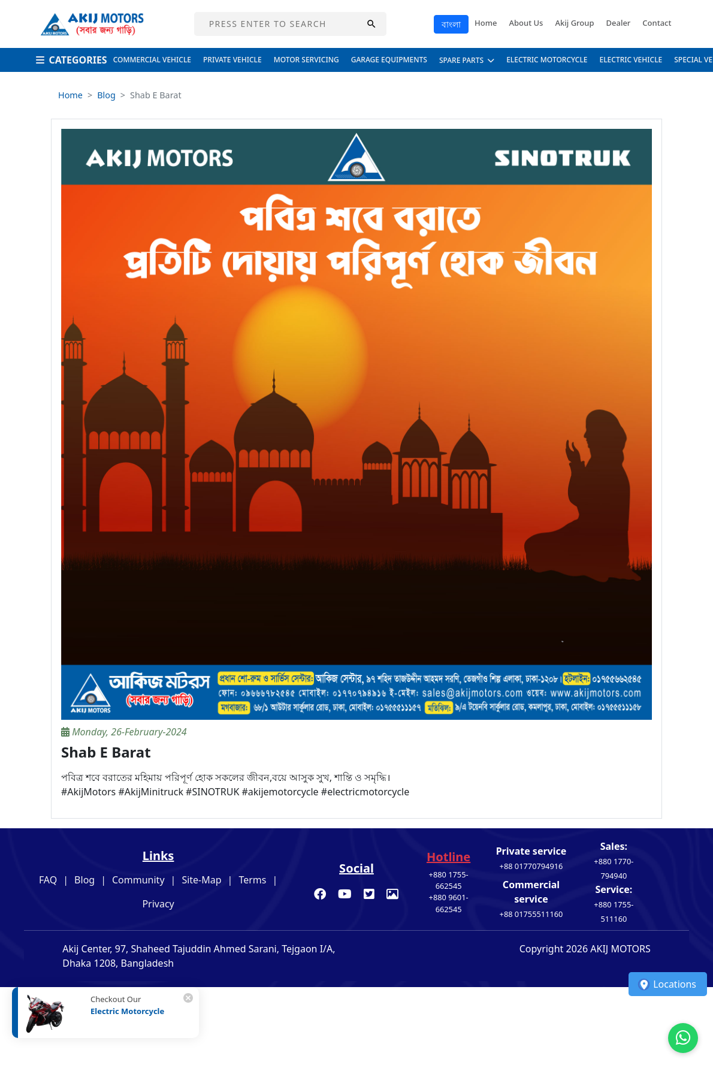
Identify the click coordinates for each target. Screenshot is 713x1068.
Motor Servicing (306, 60)
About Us (526, 22)
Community (138, 879)
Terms (252, 879)
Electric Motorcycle (546, 60)
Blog (106, 95)
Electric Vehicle (631, 60)
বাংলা (451, 24)
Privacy (158, 903)
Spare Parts (466, 60)
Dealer (618, 22)
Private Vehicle (232, 60)
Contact (656, 22)
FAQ (48, 879)
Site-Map (201, 879)
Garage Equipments (389, 60)
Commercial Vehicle (152, 60)
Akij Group (574, 22)
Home (486, 22)
